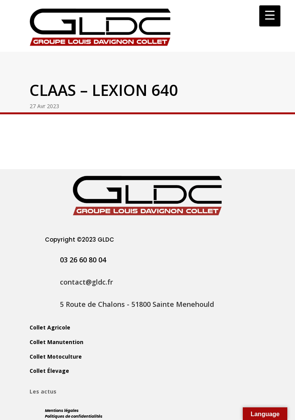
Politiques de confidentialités (74, 416)
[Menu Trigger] (269, 15)
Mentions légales (62, 410)
